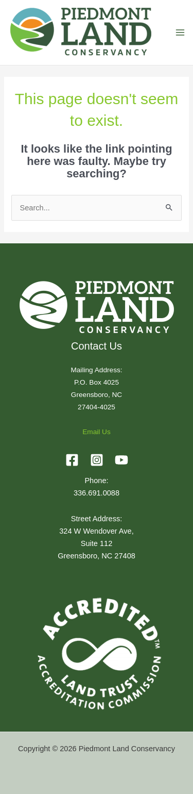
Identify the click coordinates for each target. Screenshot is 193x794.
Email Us (96, 432)
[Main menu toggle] (180, 32)
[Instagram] (96, 460)
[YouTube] (121, 460)
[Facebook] (72, 460)
